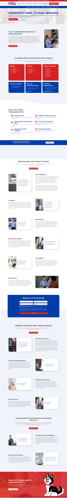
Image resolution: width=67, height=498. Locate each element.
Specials (38, 7)
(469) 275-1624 (13, 19)
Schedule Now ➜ (48, 91)
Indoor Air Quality (29, 3)
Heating (19, 3)
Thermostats (47, 74)
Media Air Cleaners (48, 71)
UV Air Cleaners (48, 72)
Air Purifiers (47, 70)
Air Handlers (13, 71)
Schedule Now (46, 0)
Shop (54, 7)
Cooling (23, 3)
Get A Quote (22, 19)
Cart (57, 7)
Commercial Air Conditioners (16, 86)
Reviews (33, 7)
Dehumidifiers (47, 68)
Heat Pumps (13, 69)
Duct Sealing (47, 76)
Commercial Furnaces (15, 87)
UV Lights (47, 73)
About (40, 3)
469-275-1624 (45, 3)
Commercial (35, 3)
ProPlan (28, 7)
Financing (43, 7)
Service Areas (48, 7)
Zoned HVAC (13, 72)
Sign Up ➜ (29, 91)
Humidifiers (47, 69)
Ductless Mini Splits (14, 70)
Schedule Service (12, 46)
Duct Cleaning (47, 75)
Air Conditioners (14, 68)
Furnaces (30, 68)
